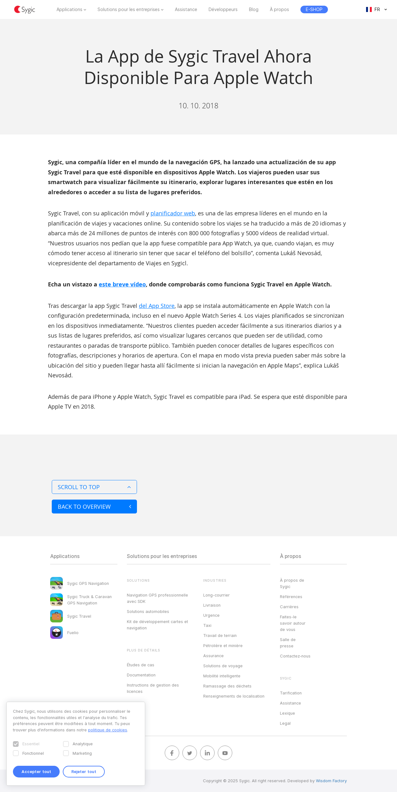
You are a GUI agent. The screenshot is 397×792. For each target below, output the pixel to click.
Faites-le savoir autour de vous (292, 623)
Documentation (141, 674)
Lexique (287, 713)
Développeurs (223, 9)
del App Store (157, 305)
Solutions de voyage (223, 665)
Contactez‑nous (295, 655)
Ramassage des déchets (227, 685)
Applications (69, 9)
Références (291, 596)
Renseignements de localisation (233, 696)
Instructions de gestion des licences (153, 688)
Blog (253, 9)
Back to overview (94, 506)
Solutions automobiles (148, 611)
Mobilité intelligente (221, 675)
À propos (279, 9)
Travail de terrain (220, 635)
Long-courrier (216, 594)
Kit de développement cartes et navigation (157, 624)
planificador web (173, 213)
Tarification (291, 692)
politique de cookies (107, 729)
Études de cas (140, 664)
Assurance (213, 655)
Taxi (207, 625)
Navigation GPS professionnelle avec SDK (157, 598)
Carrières (289, 606)
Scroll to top (94, 487)
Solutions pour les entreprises (129, 9)
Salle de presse (288, 642)
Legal (285, 723)
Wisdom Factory (331, 780)
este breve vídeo (122, 284)
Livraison (212, 605)
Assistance (186, 9)
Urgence (211, 615)
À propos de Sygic (292, 583)
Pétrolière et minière (223, 645)
